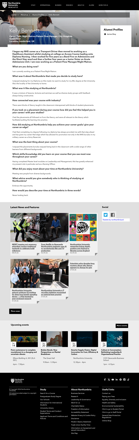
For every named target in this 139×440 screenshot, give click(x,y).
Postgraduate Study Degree (50, 396)
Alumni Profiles (38, 15)
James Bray (111, 34)
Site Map (74, 433)
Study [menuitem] (33, 5)
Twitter (106, 215)
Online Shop (106, 421)
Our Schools (44, 400)
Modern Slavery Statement (81, 422)
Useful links (108, 390)
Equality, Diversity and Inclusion (114, 400)
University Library (47, 408)
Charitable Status (77, 406)
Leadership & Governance (81, 400)
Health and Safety (108, 403)
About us (24, 15)
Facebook (113, 215)
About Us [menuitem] (81, 5)
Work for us (75, 403)
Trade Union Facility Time (80, 425)
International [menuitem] (45, 5)
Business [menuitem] (58, 5)
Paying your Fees (108, 396)
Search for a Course (47, 393)
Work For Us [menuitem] (103, 5)
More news (15, 311)
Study (43, 390)
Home (14, 15)
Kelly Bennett (54, 15)
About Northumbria (81, 390)
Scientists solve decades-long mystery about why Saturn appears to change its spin (82, 266)
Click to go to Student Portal (113, 409)
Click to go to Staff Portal (111, 412)
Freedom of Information (80, 409)
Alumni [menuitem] (91, 5)
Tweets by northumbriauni (113, 220)
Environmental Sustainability (113, 406)
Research (74, 396)
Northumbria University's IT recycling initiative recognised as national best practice (53, 293)
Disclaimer (75, 419)
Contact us (106, 393)
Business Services (77, 393)
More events (122, 326)
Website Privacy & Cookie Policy (83, 415)
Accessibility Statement (80, 412)
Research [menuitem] (69, 5)
